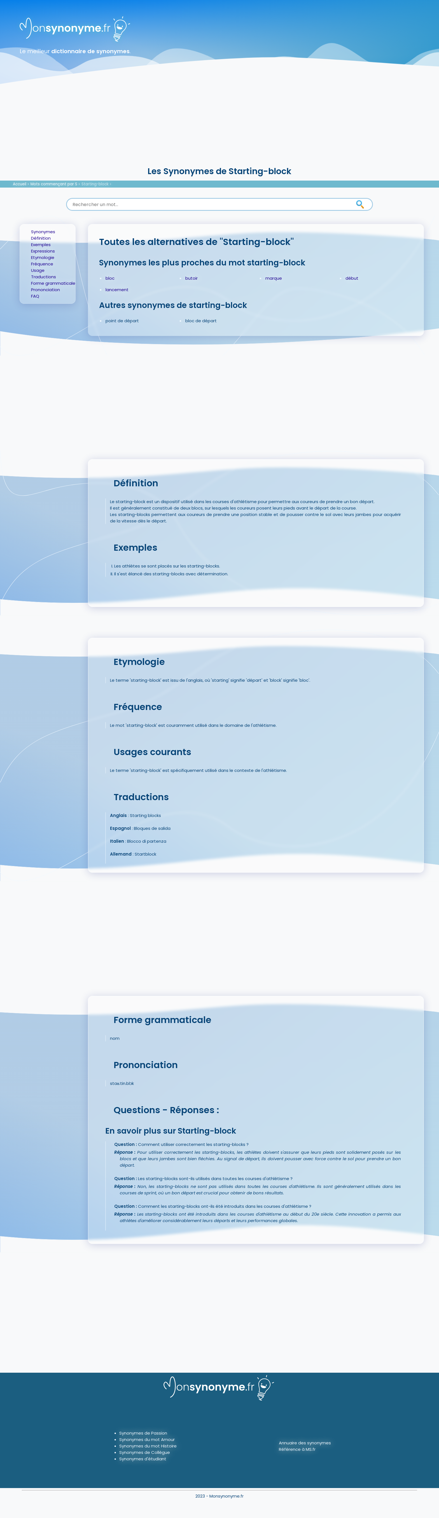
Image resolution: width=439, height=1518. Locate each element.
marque (273, 278)
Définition (41, 238)
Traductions (43, 277)
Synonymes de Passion (143, 1433)
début (351, 278)
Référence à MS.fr (297, 1449)
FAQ (35, 296)
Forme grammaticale (53, 283)
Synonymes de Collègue (144, 1452)
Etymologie (42, 257)
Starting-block (95, 184)
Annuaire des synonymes (305, 1443)
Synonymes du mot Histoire (148, 1446)
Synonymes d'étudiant (142, 1459)
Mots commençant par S (54, 184)
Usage (38, 270)
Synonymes (43, 232)
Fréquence (42, 264)
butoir (191, 278)
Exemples (41, 244)
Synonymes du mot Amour (147, 1439)
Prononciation (45, 290)
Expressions (43, 251)
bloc (110, 278)
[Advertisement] (219, 123)
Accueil (19, 184)
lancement (117, 290)
